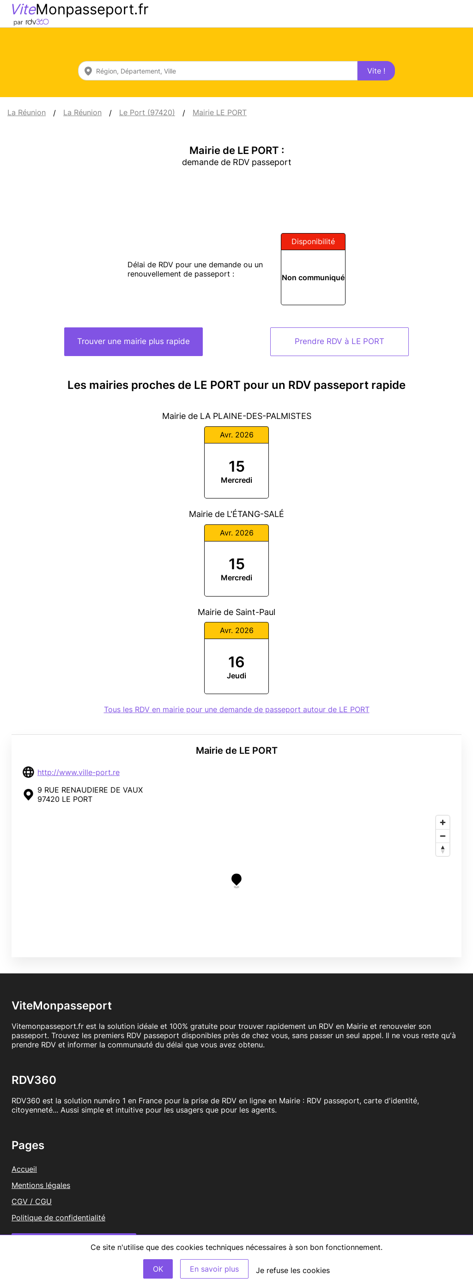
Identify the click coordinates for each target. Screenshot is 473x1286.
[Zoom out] (442, 836)
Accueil (24, 1169)
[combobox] (218, 70)
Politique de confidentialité (58, 1217)
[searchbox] (218, 70)
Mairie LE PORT (220, 112)
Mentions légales (41, 1185)
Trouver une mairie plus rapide (133, 341)
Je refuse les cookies (293, 1270)
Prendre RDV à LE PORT (339, 341)
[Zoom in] (442, 822)
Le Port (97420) (147, 112)
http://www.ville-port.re (78, 772)
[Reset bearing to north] (442, 849)
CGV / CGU (32, 1201)
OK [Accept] (158, 1269)
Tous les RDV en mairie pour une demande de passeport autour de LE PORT (237, 709)
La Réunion (26, 112)
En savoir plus (214, 1269)
